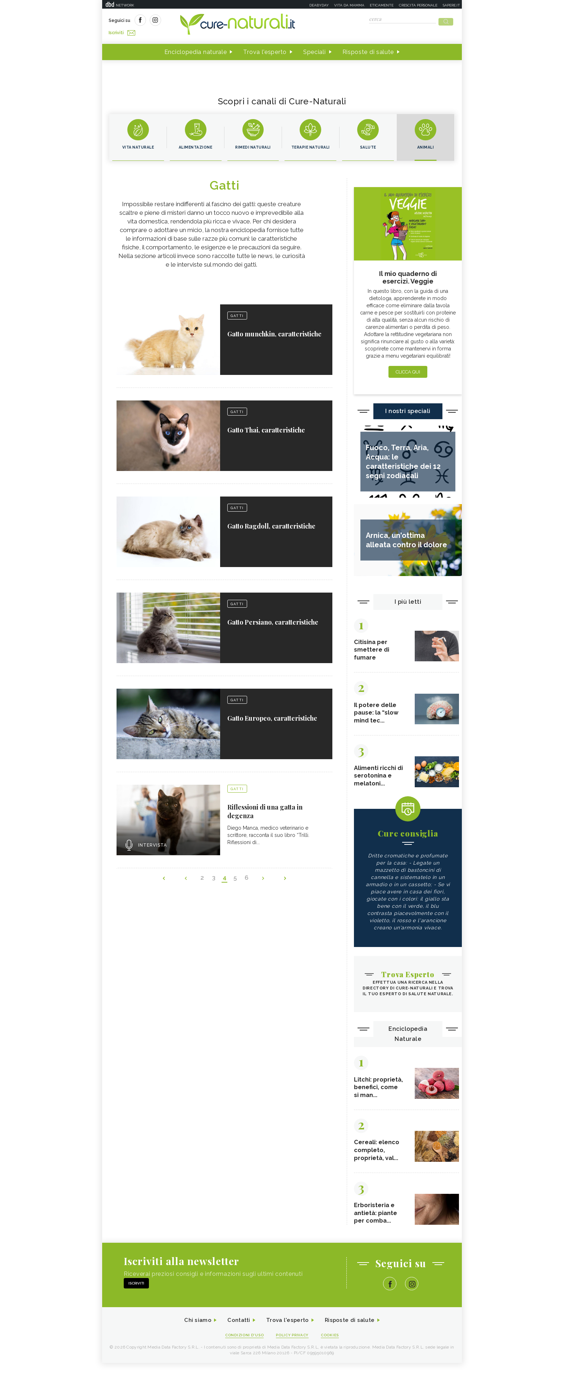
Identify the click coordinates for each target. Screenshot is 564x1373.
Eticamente (382, 5)
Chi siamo (193, 1329)
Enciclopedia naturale (195, 49)
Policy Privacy (293, 1344)
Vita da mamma (349, 5)
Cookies (333, 1344)
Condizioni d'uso (242, 1344)
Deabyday (319, 5)
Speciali (314, 49)
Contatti (236, 1329)
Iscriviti (189, 20)
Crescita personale (418, 5)
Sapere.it (451, 5)
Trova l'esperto (265, 49)
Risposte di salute (368, 49)
